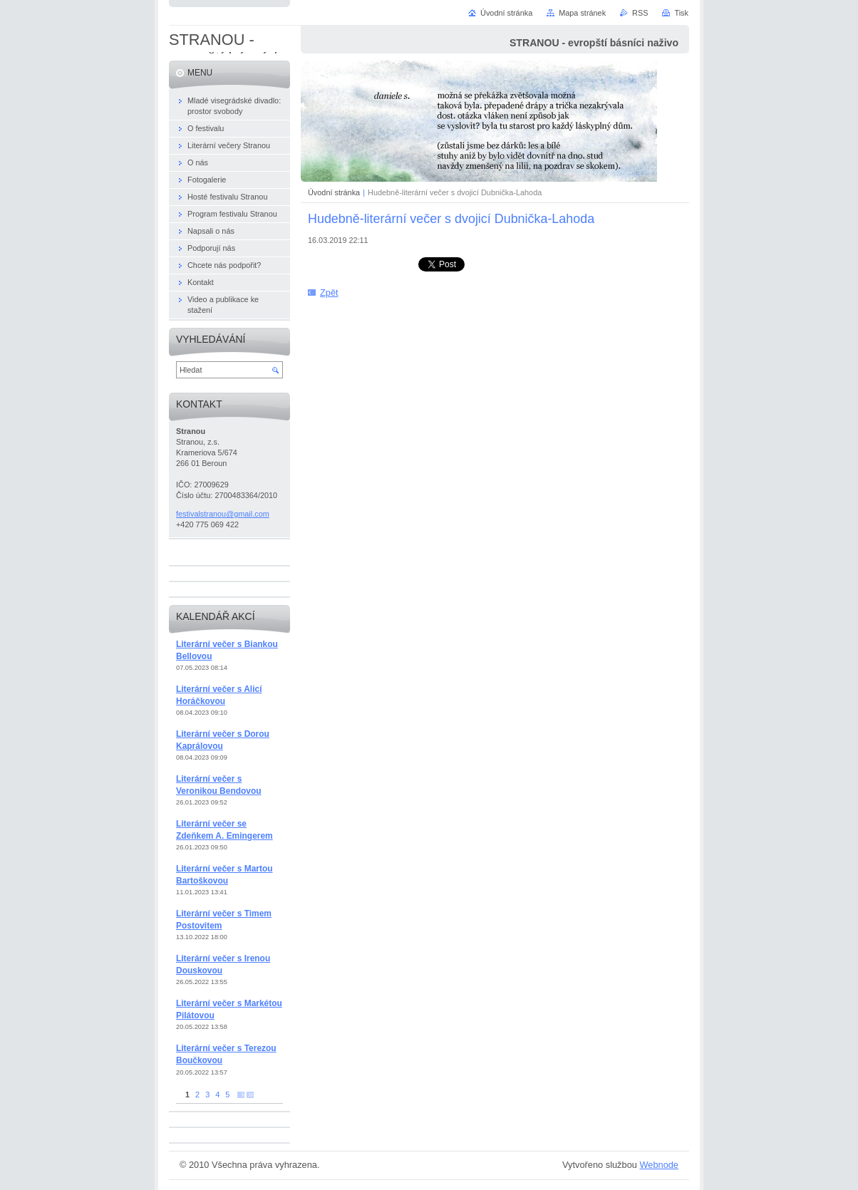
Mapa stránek (582, 13)
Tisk (681, 13)
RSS (640, 13)
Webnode (658, 1164)
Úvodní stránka (334, 192)
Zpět (329, 292)
